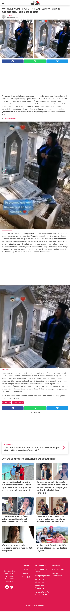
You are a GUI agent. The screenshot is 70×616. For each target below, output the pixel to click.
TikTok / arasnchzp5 (10, 119)
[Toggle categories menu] (3, 2)
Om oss (25, 569)
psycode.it (26, 577)
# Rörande (6, 402)
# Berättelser (17, 402)
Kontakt (25, 573)
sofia (10, 15)
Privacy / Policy (58, 569)
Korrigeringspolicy (42, 575)
